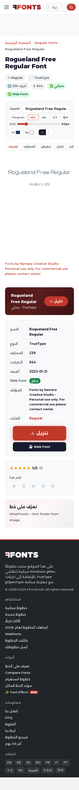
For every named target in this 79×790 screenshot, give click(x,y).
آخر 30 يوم (13, 744)
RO (38, 762)
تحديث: (14, 108)
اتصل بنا (11, 711)
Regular (36, 418)
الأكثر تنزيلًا (12, 621)
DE (19, 762)
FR (48, 762)
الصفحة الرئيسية (18, 43)
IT (56, 762)
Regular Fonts (46, 43)
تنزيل (56, 301)
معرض (46, 146)
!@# (65, 117)
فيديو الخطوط (16, 737)
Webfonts (13, 634)
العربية (33, 770)
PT (66, 762)
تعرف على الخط (17, 666)
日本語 (47, 770)
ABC (33, 117)
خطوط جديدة (15, 614)
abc (44, 117)
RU (21, 770)
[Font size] (38, 124)
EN (9, 762)
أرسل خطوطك (16, 647)
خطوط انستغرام (17, 679)
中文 (10, 770)
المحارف (29, 146)
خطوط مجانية (16, 608)
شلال (60, 146)
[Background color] (31, 132)
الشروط (10, 724)
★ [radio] (14, 486)
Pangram (18, 117)
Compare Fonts (18, 673)
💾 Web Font (39, 447)
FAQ (8, 718)
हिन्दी (60, 770)
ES (28, 762)
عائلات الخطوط (16, 640)
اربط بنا (10, 731)
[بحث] (59, 7)
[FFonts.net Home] (27, 7)
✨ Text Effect (21, 692)
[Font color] (17, 132)
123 (54, 117)
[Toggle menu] (7, 7)
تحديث (13, 146)
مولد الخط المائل (18, 686)
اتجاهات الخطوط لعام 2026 (26, 627)
